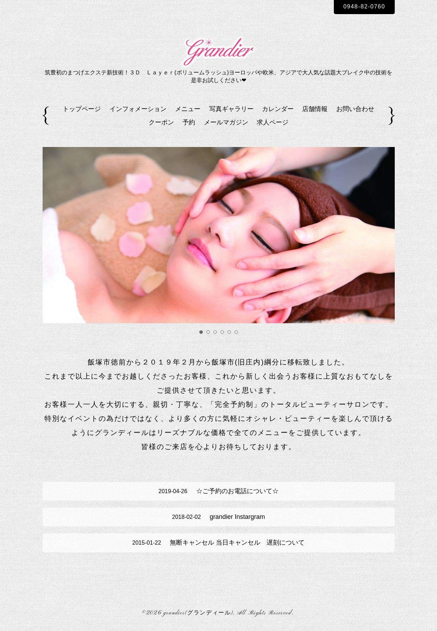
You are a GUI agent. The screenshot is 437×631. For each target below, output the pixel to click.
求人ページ (272, 122)
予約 (188, 122)
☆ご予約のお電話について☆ (218, 491)
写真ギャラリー (231, 108)
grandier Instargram (218, 516)
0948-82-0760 (364, 7)
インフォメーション (138, 108)
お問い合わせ (355, 108)
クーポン (161, 122)
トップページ (82, 108)
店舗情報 (314, 108)
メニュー (187, 108)
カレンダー (278, 108)
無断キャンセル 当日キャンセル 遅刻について (218, 542)
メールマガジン (226, 122)
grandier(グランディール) (198, 613)
